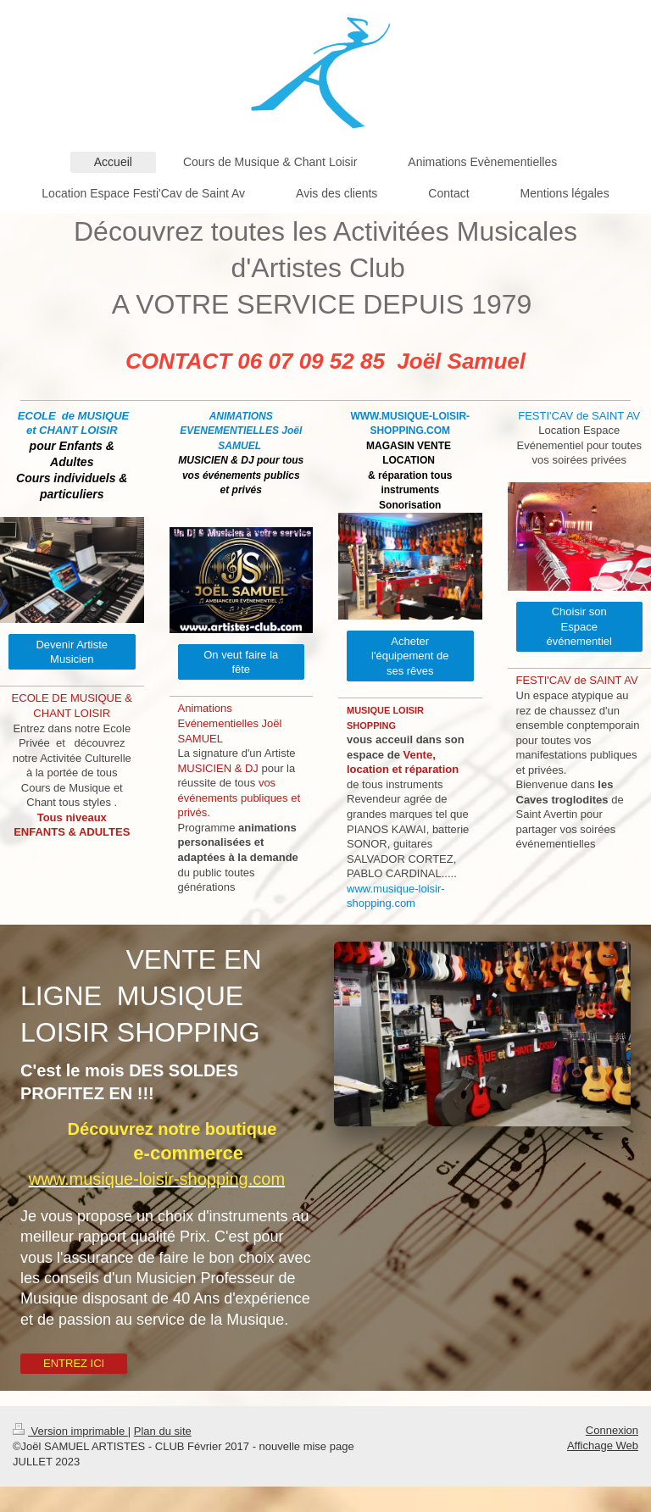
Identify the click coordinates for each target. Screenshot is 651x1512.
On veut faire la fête (240, 662)
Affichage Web (602, 1445)
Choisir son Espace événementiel (579, 626)
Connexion (612, 1430)
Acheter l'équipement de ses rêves (409, 656)
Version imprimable (70, 1431)
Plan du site (163, 1431)
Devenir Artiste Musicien (72, 652)
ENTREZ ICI (73, 1363)
